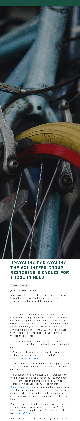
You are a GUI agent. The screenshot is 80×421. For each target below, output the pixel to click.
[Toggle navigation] (76, 3)
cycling (25, 285)
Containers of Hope (20, 387)
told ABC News (32, 358)
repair (15, 285)
